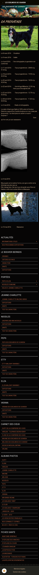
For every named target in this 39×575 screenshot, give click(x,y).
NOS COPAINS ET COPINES (11, 521)
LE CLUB (4, 504)
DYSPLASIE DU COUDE (9, 543)
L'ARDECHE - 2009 (8, 511)
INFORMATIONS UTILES (9, 241)
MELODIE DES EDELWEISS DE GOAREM (14, 442)
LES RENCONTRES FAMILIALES (12, 518)
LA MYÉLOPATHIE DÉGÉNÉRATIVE (13, 560)
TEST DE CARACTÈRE (9, 309)
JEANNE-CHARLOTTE (9, 470)
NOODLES (5, 480)
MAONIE (4, 474)
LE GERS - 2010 (7, 515)
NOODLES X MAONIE (8, 284)
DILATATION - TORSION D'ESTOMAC (14, 557)
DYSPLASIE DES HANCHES (11, 540)
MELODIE (5, 477)
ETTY (4, 487)
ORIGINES (5, 256)
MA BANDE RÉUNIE (8, 497)
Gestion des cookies (19, 572)
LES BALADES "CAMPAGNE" (11, 508)
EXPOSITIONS (6, 270)
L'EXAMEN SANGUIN (8, 546)
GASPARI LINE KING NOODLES (11, 321)
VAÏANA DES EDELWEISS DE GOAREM (14, 407)
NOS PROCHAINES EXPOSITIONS (13, 245)
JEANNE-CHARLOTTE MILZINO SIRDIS (14, 299)
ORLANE (5, 449)
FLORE (4, 463)
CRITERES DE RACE (8, 259)
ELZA (4, 491)
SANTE (4, 266)
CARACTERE (6, 263)
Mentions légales (19, 569)
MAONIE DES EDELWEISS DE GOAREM (14, 438)
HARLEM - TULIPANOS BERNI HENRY (14, 432)
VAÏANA (4, 494)
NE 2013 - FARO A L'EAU (10, 525)
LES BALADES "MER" (9, 501)
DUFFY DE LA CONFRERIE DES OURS (13, 428)
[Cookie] (4, 570)
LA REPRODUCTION (8, 550)
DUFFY (4, 460)
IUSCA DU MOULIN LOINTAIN (11, 445)
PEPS (4, 484)
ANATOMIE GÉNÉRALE (9, 536)
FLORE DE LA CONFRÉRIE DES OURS (13, 435)
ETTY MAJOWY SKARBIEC (10, 364)
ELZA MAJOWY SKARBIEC (10, 385)
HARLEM (5, 467)
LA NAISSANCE (7, 553)
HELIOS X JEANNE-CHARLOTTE (12, 288)
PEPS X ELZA (6, 281)
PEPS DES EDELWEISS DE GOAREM (13, 342)
